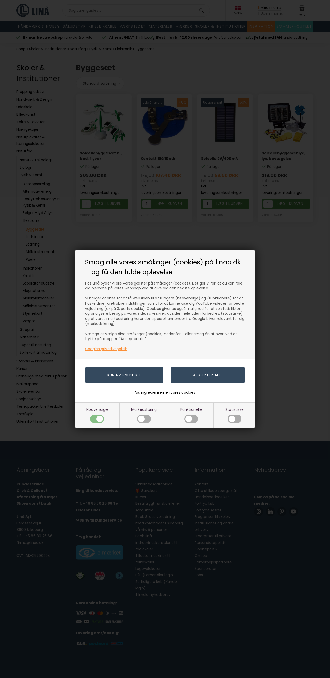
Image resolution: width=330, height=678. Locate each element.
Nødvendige (97, 415)
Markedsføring (144, 415)
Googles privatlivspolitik (106, 348)
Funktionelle (191, 415)
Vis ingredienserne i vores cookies (165, 392)
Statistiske (234, 415)
